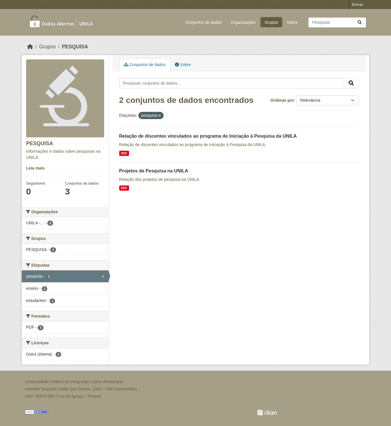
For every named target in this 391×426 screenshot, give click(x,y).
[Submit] (359, 22)
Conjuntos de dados (204, 22)
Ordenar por (282, 100)
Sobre (292, 22)
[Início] (30, 47)
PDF (124, 153)
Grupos (271, 22)
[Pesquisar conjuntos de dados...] (337, 22)
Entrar (357, 4)
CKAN (267, 412)
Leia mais (35, 168)
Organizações (243, 22)
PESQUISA (75, 47)
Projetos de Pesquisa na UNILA (153, 170)
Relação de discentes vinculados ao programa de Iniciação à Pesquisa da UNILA (208, 136)
